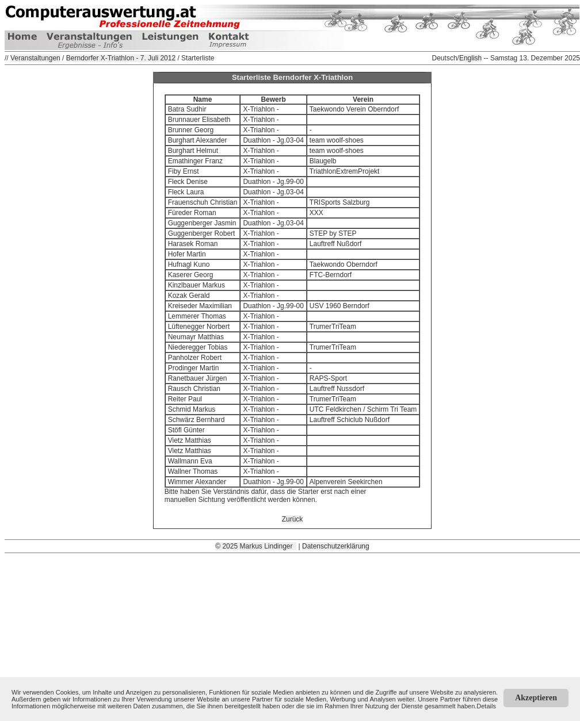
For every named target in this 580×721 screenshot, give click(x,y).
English (470, 58)
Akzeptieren (536, 697)
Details (486, 706)
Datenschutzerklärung (335, 546)
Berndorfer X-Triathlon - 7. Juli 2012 (120, 58)
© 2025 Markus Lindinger (255, 546)
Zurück (292, 519)
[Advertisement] (292, 633)
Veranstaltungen (35, 58)
